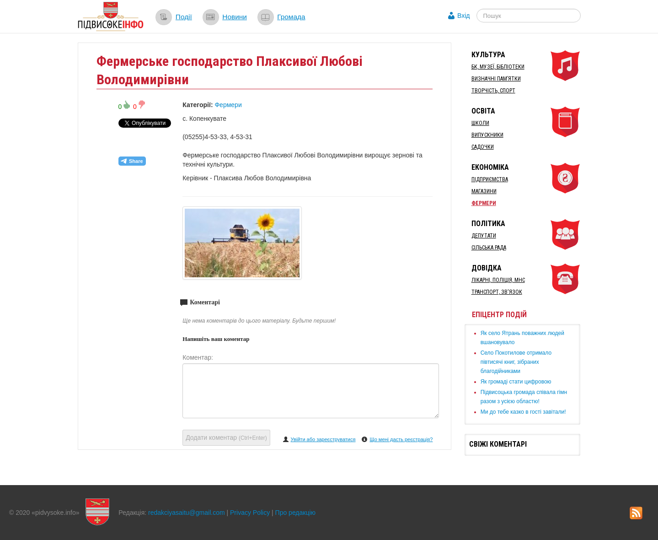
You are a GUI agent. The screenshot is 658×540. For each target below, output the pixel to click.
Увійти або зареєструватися (323, 439)
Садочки (482, 147)
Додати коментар (226, 437)
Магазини (484, 191)
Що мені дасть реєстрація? (401, 439)
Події (184, 17)
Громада (291, 17)
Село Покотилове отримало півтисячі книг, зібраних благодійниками (516, 362)
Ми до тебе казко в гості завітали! (523, 412)
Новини (234, 17)
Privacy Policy (250, 512)
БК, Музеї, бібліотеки (497, 67)
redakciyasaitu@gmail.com (186, 512)
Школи (480, 123)
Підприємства (489, 179)
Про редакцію (295, 512)
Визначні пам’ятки (496, 79)
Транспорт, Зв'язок (496, 292)
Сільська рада (488, 247)
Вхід (463, 15)
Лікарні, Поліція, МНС (498, 280)
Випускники (487, 135)
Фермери (227, 104)
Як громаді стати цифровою (516, 381)
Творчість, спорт (493, 90)
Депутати (483, 235)
